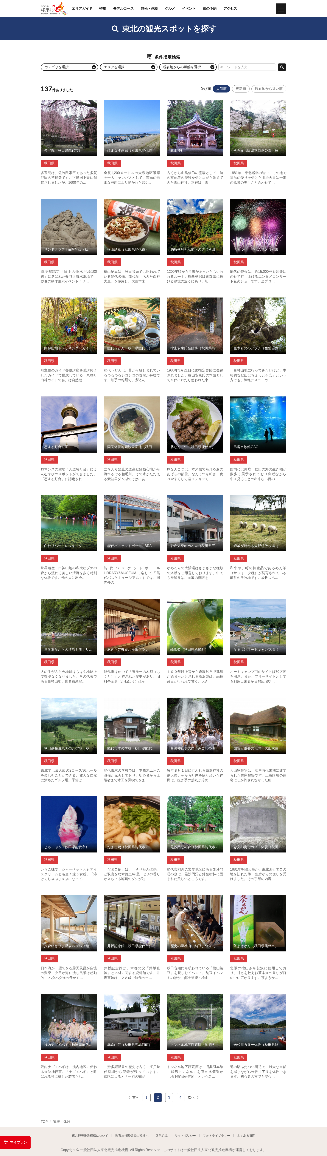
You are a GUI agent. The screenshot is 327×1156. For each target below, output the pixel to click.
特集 (102, 8)
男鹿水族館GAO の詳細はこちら (255, 398)
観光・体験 (149, 8)
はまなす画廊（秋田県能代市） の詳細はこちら (132, 104)
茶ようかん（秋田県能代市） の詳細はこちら (258, 899)
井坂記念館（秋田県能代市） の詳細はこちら (132, 899)
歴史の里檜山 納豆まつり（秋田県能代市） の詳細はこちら (195, 899)
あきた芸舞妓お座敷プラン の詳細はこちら (132, 603)
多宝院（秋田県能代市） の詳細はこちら (69, 104)
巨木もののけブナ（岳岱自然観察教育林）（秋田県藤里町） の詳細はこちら (258, 304)
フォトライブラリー (216, 1135)
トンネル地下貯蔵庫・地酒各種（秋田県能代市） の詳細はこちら (195, 998)
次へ (193, 1097)
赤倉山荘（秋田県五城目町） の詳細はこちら (132, 998)
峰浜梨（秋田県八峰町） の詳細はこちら (195, 603)
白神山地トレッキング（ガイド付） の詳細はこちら (69, 301)
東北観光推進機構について (90, 1135)
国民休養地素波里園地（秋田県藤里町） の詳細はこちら (132, 400)
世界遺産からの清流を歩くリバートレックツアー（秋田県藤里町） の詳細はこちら (69, 605)
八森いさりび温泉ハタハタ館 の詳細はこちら (69, 899)
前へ (133, 1097)
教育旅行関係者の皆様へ (131, 1135)
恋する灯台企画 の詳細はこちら (65, 398)
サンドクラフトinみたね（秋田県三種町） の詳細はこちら (69, 203)
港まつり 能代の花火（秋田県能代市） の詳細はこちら (258, 203)
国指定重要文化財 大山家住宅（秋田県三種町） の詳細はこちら (258, 702)
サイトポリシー (185, 1135)
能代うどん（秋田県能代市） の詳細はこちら (132, 301)
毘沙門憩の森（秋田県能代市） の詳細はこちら (195, 800)
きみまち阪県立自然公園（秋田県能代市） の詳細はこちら (258, 104)
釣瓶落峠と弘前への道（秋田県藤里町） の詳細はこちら (195, 203)
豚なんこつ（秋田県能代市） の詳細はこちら (195, 400)
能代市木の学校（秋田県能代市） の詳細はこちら (132, 702)
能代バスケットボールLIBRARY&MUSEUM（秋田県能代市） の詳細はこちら (132, 501)
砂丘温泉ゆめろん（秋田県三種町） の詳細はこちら (195, 499)
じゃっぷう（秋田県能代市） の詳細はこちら (69, 800)
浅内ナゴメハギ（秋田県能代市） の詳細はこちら (69, 998)
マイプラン (15, 1142)
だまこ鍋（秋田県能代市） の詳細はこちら (132, 800)
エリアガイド (82, 8)
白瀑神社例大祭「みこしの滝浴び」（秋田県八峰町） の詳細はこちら (195, 702)
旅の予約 (209, 8)
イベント (189, 8)
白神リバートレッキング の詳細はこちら (69, 499)
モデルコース (123, 8)
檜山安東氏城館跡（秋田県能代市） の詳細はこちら (195, 301)
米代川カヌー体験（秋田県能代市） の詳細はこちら (258, 998)
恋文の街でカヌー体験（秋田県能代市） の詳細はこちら (258, 800)
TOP (44, 1122)
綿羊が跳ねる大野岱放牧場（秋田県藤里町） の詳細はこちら (258, 499)
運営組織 (162, 1135)
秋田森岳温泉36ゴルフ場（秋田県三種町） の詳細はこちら (69, 702)
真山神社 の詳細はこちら (186, 102)
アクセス (230, 8)
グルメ (170, 8)
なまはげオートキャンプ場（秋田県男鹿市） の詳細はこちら (258, 603)
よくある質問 (246, 1135)
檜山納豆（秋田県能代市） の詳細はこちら (132, 203)
